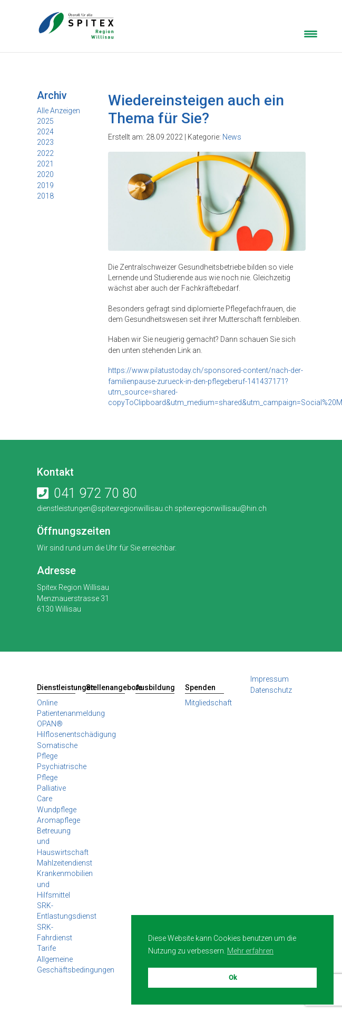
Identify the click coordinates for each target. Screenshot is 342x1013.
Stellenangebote (105, 687)
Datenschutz (271, 690)
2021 (45, 164)
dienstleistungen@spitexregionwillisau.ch (105, 508)
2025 (45, 121)
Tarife (46, 948)
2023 (45, 142)
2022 (45, 153)
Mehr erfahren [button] (250, 951)
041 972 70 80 (95, 493)
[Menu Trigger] (310, 32)
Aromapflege (58, 820)
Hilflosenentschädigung (76, 734)
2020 (45, 174)
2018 (45, 196)
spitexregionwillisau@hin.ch (220, 508)
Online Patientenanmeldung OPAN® (71, 714)
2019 (45, 185)
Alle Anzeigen (58, 110)
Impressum (269, 679)
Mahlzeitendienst (64, 863)
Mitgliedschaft (208, 703)
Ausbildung (154, 687)
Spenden (200, 687)
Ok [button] (233, 977)
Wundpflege (56, 809)
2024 (45, 131)
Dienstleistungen (56, 687)
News (231, 137)
